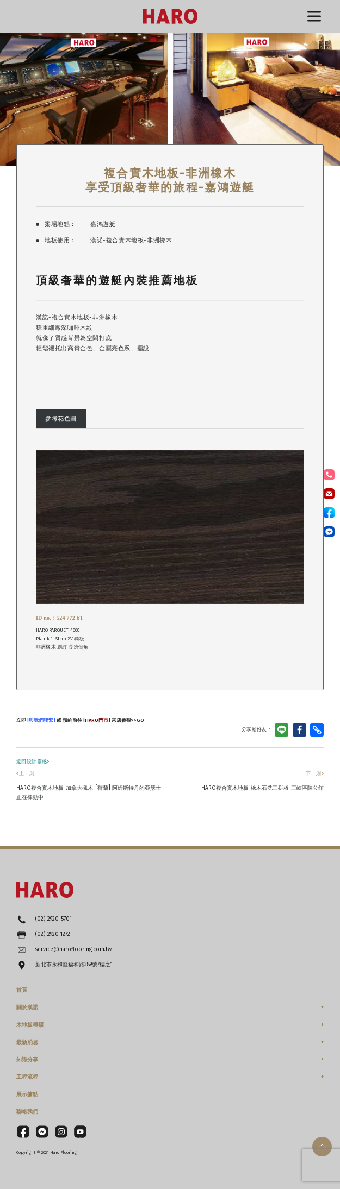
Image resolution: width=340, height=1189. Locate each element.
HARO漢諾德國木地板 (170, 16)
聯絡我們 (27, 1112)
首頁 (21, 990)
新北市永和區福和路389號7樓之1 (74, 964)
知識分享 (27, 1059)
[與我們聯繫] (40, 720)
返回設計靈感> (33, 761)
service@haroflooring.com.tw (73, 949)
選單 (314, 16)
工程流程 (27, 1077)
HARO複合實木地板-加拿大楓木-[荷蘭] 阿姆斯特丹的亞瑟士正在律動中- (88, 786)
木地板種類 (30, 1025)
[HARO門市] (96, 720)
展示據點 (27, 1094)
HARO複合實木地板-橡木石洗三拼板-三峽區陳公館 (262, 781)
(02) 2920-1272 (52, 934)
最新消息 (27, 1042)
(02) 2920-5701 (53, 919)
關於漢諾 (27, 1007)
